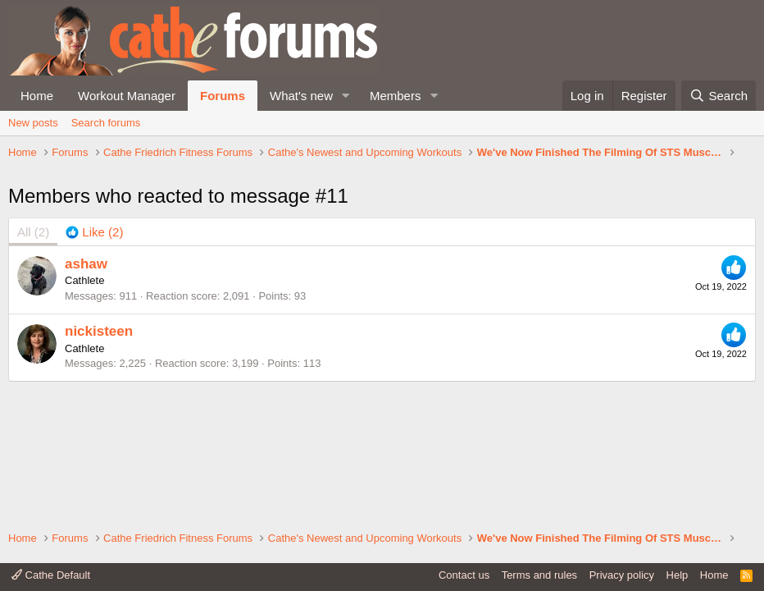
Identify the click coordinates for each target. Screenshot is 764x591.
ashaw (86, 348)
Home (36, 96)
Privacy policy (621, 575)
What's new (301, 96)
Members (395, 96)
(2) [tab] (33, 317)
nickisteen (99, 416)
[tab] (94, 317)
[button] (345, 95)
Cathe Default (50, 575)
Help (677, 575)
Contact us (464, 575)
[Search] (718, 95)
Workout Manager (126, 96)
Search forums (106, 123)
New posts (33, 123)
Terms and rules (539, 575)
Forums (222, 96)
